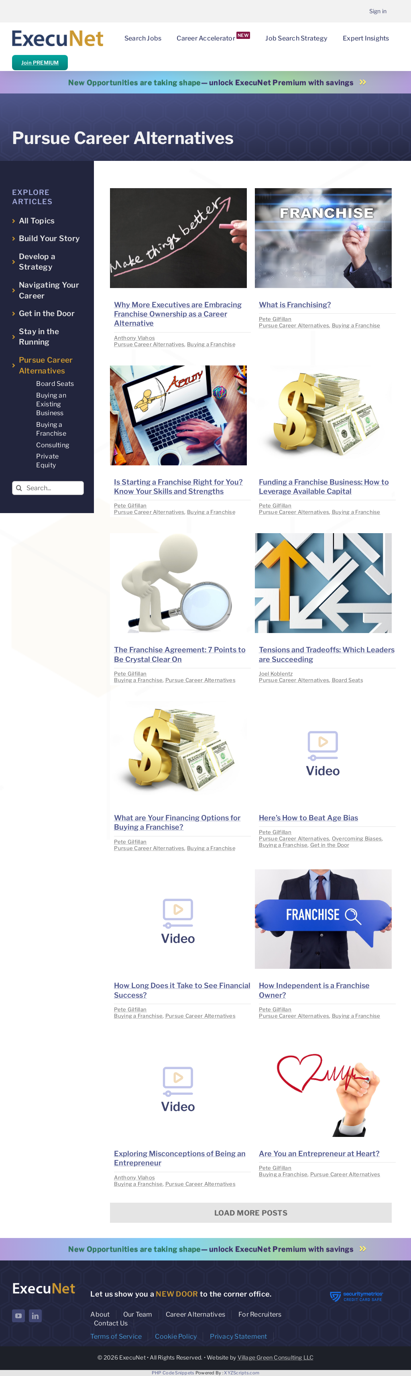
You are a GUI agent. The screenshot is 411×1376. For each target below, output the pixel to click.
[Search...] (48, 488)
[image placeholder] (178, 191)
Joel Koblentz (276, 673)
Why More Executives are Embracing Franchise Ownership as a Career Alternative (178, 314)
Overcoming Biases (357, 838)
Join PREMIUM (40, 62)
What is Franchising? (295, 304)
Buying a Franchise (211, 344)
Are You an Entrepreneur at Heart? (319, 1153)
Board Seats (347, 680)
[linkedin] (35, 1315)
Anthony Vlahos (134, 338)
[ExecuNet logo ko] (43, 1284)
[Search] (19, 488)
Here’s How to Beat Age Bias (308, 818)
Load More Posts (250, 1213)
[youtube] (18, 1315)
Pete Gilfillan (275, 319)
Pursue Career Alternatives (149, 344)
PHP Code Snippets (173, 1373)
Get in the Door (330, 845)
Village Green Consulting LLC (276, 1357)
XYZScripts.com (241, 1373)
